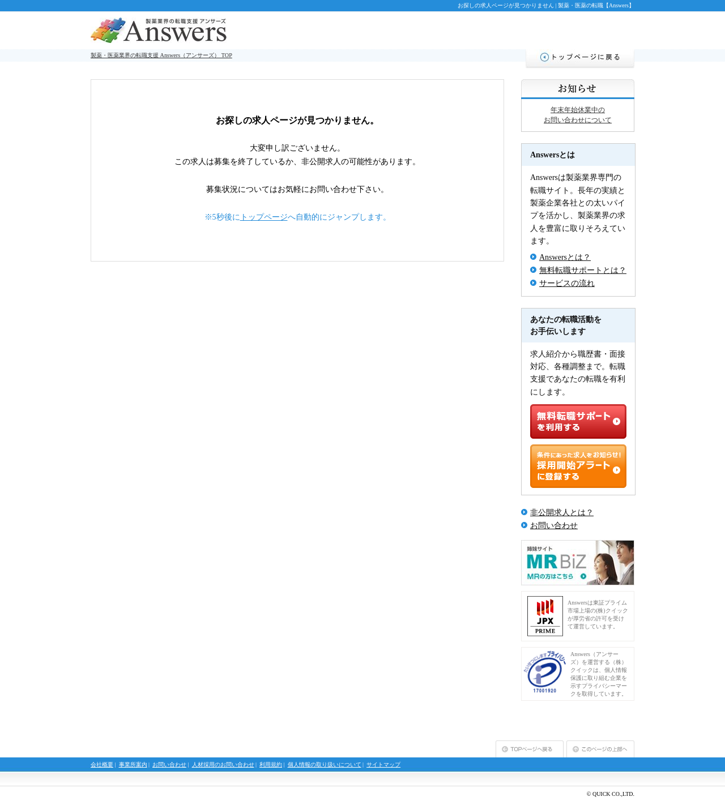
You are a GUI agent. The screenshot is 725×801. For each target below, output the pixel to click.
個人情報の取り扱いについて (324, 764)
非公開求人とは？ (562, 512)
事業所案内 (133, 764)
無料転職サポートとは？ (582, 270)
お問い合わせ (554, 525)
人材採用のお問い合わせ (223, 764)
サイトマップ (383, 764)
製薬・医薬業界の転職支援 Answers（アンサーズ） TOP (161, 55)
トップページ (264, 217)
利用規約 (270, 764)
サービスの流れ (567, 283)
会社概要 (102, 764)
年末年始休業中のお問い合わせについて (578, 115)
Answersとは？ (565, 257)
